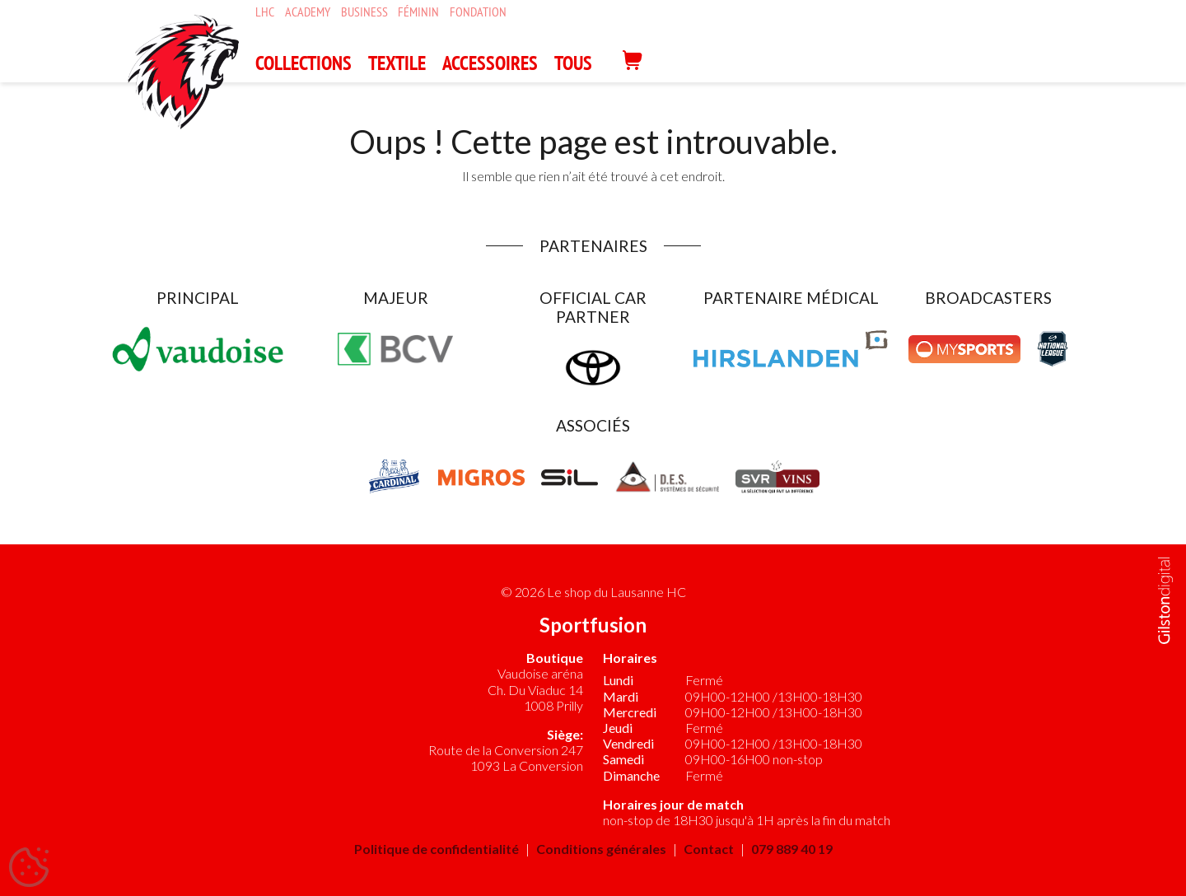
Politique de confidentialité (436, 848)
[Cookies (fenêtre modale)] (29, 868)
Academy (307, 12)
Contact (709, 848)
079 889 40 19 (792, 848)
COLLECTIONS (303, 63)
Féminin (418, 12)
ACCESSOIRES (490, 63)
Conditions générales (601, 848)
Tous (573, 63)
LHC (264, 12)
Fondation (478, 12)
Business (364, 12)
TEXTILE (397, 63)
